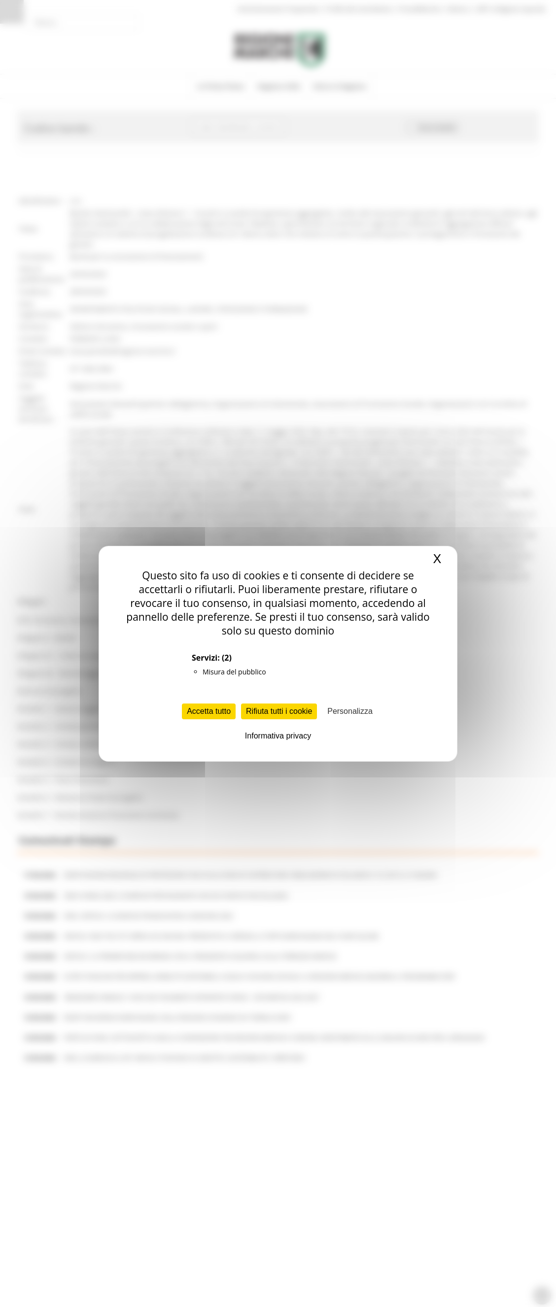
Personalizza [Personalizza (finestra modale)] (350, 711)
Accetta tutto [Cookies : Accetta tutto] (209, 711)
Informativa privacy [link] (278, 736)
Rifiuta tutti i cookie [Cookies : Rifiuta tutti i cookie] (279, 711)
